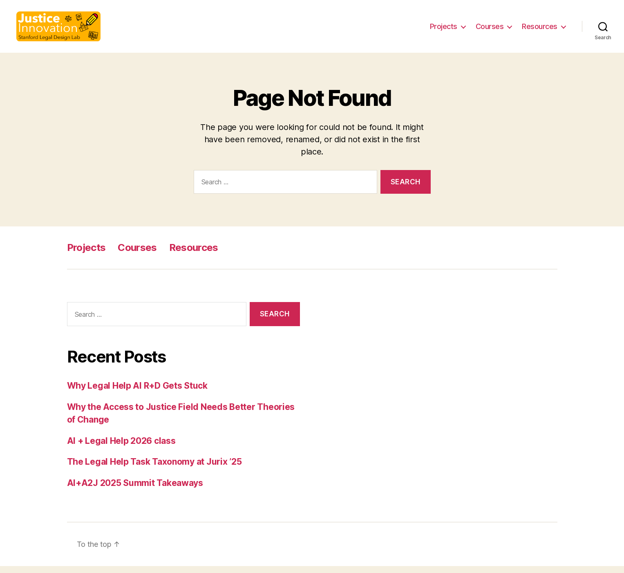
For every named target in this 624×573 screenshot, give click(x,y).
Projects (443, 29)
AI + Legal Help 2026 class (121, 447)
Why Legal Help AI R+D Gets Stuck (137, 392)
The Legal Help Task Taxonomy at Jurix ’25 (154, 468)
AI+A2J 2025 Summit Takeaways (135, 489)
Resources (539, 29)
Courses (490, 29)
